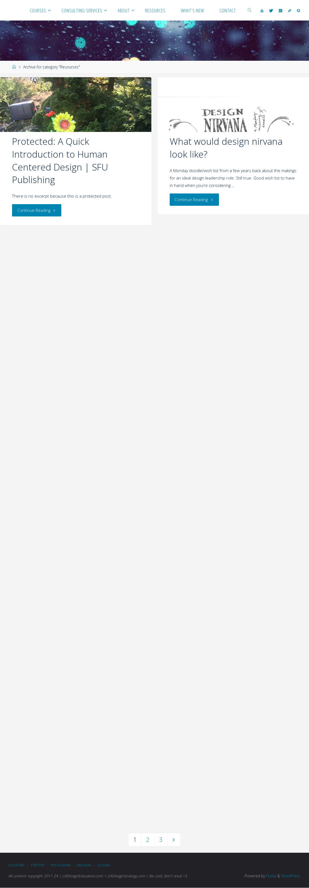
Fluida (270, 876)
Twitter (38, 864)
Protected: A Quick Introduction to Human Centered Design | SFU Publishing (60, 160)
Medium (85, 864)
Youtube (16, 864)
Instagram (61, 864)
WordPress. (291, 876)
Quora (104, 864)
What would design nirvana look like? (226, 147)
